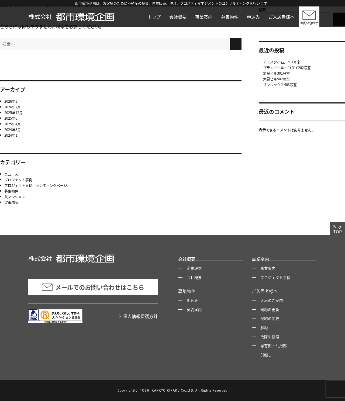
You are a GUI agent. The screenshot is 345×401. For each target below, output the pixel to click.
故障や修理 (269, 336)
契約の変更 (269, 318)
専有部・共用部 (273, 345)
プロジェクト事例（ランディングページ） (37, 185)
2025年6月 (12, 118)
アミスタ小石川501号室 (281, 61)
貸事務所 (11, 202)
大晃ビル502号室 (276, 78)
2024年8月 (12, 129)
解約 (264, 327)
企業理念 (194, 268)
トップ (154, 16)
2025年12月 (13, 112)
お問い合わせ (309, 23)
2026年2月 (12, 106)
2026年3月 (12, 101)
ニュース (11, 174)
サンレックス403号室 (280, 84)
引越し (266, 354)
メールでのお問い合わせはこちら (93, 287)
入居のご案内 (271, 300)
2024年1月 (12, 135)
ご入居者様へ (281, 16)
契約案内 (194, 309)
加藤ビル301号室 (276, 73)
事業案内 (203, 16)
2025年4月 (12, 123)
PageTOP (337, 229)
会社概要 (178, 16)
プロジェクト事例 (18, 179)
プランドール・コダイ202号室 (287, 67)
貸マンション (14, 196)
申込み (253, 16)
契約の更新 (269, 309)
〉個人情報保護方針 (138, 316)
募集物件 (229, 16)
